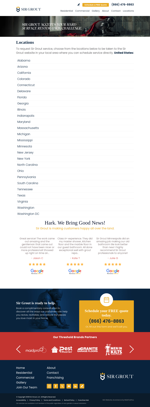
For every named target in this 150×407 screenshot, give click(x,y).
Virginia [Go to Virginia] (22, 202)
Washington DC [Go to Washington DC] (28, 214)
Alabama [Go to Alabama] (23, 61)
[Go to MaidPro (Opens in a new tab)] (36, 349)
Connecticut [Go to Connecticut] (26, 85)
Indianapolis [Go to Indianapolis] (25, 116)
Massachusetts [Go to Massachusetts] (28, 128)
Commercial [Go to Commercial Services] (82, 10)
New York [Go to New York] (23, 159)
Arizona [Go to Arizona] (22, 67)
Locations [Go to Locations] (128, 10)
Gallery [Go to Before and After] (21, 382)
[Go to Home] (35, 9)
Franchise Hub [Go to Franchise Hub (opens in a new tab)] (83, 400)
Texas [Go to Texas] (21, 195)
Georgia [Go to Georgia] (23, 103)
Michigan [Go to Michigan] (23, 134)
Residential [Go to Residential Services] (66, 10)
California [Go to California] (24, 73)
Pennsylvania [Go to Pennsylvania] (26, 177)
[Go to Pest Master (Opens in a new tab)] (61, 349)
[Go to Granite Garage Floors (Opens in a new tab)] (87, 349)
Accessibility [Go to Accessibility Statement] (21, 400)
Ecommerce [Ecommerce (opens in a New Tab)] (117, 400)
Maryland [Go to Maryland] (23, 122)
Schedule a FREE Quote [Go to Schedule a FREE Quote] (95, 5)
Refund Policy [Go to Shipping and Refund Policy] (69, 400)
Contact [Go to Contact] (116, 10)
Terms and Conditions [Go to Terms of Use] (52, 400)
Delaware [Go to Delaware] (24, 91)
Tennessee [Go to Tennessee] (25, 189)
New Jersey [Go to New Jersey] (25, 152)
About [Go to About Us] (51, 368)
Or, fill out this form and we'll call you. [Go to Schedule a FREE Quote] (106, 326)
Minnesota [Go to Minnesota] (24, 146)
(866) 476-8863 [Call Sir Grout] (122, 4)
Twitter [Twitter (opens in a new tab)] (62, 386)
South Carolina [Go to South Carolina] (27, 183)
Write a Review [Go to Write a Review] (78, 4)
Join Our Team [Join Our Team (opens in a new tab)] (26, 387)
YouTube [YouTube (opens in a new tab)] (68, 386)
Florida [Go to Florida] (22, 97)
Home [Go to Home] (20, 368)
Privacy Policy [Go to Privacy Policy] (34, 400)
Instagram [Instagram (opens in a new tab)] (49, 386)
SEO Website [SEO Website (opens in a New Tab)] (107, 400)
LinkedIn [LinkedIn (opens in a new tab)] (75, 386)
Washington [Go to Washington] (25, 208)
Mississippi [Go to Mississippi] (25, 140)
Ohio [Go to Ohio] (20, 171)
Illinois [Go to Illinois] (21, 110)
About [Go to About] (105, 10)
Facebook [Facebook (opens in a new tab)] (55, 386)
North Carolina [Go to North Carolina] (27, 165)
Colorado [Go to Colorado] (23, 79)
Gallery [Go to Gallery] (96, 10)
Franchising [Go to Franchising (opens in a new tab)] (55, 378)
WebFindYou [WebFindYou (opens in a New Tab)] (129, 400)
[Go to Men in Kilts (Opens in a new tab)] (113, 349)
